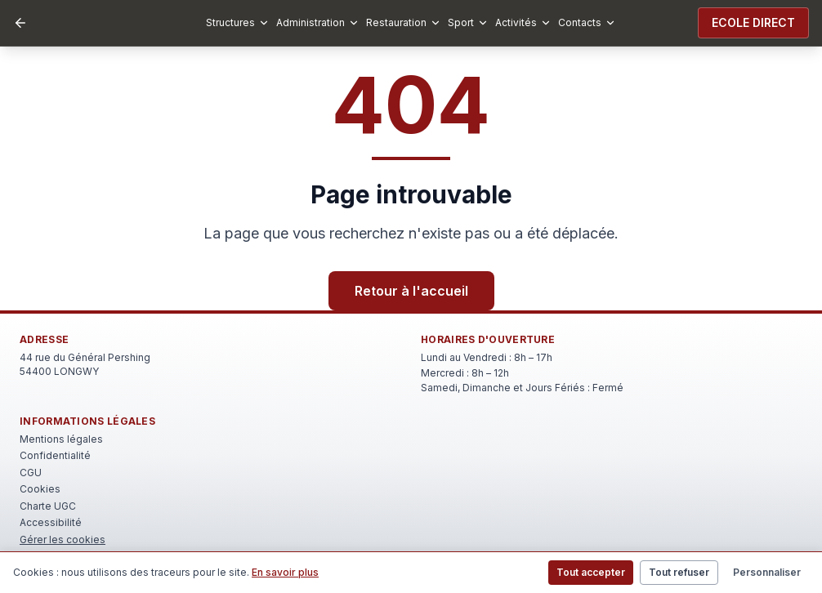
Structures (238, 22)
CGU (31, 472)
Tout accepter (590, 572)
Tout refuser (679, 572)
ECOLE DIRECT (753, 22)
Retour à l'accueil (411, 291)
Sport (468, 22)
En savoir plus (285, 572)
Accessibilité (51, 522)
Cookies (40, 489)
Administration (318, 22)
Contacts (587, 22)
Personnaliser (767, 572)
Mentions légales (61, 439)
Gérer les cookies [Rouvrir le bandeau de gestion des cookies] (62, 539)
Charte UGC (48, 506)
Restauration (403, 22)
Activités (523, 22)
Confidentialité (55, 455)
